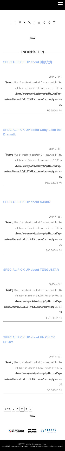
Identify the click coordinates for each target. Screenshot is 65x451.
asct (44, 444)
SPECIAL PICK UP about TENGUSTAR (31, 269)
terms (34, 444)
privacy (39, 444)
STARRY (22, 444)
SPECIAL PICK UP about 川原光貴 (27, 62)
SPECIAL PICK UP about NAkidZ (27, 202)
